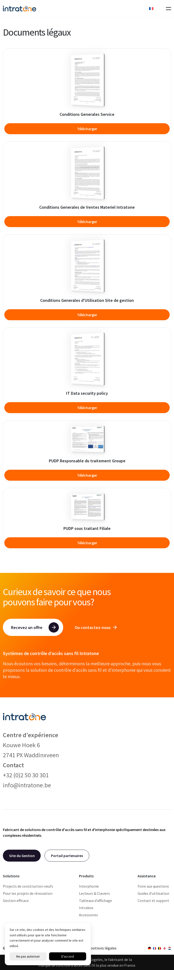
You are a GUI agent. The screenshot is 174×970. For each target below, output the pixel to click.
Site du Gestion (22, 855)
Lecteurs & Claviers (94, 893)
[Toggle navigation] (167, 8)
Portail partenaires (67, 855)
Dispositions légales (100, 948)
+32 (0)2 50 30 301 (26, 775)
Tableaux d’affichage (95, 900)
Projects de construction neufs (28, 886)
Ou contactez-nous (96, 627)
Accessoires (88, 914)
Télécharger (87, 128)
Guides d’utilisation (153, 893)
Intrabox (86, 907)
